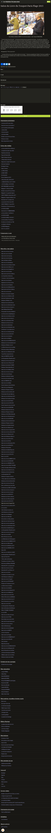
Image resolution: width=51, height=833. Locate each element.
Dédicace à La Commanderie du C (8, 342)
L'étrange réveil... (4, 712)
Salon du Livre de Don (5, 572)
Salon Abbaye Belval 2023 (6, 309)
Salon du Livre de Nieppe (6, 514)
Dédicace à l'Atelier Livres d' (7, 345)
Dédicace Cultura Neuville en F (7, 367)
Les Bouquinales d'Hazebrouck (7, 605)
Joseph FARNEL (4, 671)
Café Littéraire (4, 641)
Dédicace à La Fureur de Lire (7, 322)
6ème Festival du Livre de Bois (7, 650)
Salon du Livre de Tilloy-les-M (7, 362)
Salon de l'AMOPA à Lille (6, 380)
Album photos (4, 781)
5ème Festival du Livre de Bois (7, 601)
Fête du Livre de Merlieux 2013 (7, 545)
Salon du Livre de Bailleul (6, 588)
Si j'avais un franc (5, 738)
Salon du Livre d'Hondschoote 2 (8, 416)
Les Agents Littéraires (6, 224)
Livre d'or (3, 786)
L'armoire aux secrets (6, 710)
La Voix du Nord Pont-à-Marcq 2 (8, 148)
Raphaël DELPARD (5, 678)
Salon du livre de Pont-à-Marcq (7, 273)
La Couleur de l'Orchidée (6, 747)
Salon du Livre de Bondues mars (8, 304)
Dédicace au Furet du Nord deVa (8, 481)
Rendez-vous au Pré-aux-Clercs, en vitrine (10, 793)
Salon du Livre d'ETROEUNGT (7, 581)
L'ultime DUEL (4, 129)
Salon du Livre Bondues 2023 (7, 320)
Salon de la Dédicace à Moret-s (7, 436)
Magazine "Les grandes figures (8, 193)
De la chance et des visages (7, 740)
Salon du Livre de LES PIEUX (7, 400)
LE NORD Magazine (5, 226)
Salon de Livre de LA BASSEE (7, 628)
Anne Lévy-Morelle (5, 685)
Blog (2, 777)
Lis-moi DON (4, 612)
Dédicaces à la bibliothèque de (7, 449)
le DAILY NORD (4, 173)
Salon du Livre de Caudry (6, 271)
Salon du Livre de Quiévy (6, 280)
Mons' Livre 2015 (4, 456)
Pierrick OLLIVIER (4, 682)
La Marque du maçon (5, 749)
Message (3, 85)
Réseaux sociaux (4, 138)
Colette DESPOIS (4, 687)
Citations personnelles (6, 763)
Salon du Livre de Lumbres (7, 623)
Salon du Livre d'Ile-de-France (7, 614)
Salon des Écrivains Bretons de (7, 621)
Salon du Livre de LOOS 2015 (7, 454)
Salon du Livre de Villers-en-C (7, 267)
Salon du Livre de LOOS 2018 (7, 403)
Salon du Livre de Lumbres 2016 (8, 432)
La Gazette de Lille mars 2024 (7, 150)
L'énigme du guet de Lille (6, 795)
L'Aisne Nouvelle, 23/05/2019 (7, 179)
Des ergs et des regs (5, 703)
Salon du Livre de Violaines (7, 284)
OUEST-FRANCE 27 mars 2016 (7, 204)
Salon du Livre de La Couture (7, 251)
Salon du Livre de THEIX (6, 616)
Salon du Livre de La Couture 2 (7, 307)
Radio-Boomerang (5, 643)
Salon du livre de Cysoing (6, 255)
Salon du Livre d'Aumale (6, 516)
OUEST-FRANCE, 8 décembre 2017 (8, 195)
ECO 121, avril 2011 (5, 228)
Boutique (3, 773)
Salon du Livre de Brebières (7, 262)
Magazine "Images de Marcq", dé (8, 197)
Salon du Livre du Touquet (6, 579)
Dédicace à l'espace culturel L (7, 476)
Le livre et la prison (5, 632)
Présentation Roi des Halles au (7, 394)
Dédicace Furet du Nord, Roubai (8, 398)
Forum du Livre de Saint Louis (7, 378)
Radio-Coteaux (4, 168)
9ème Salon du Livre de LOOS (7, 619)
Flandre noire (4, 753)
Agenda (3, 775)
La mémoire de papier (6, 705)
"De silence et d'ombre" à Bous (7, 561)
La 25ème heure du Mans (6, 585)
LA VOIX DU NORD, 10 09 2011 (7, 217)
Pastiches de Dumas (5, 152)
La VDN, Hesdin (4, 170)
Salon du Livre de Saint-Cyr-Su (7, 469)
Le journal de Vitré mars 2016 (7, 201)
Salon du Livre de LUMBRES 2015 (8, 458)
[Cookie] (2, 830)
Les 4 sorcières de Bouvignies (7, 127)
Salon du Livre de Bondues (7, 325)
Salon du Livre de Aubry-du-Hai (7, 316)
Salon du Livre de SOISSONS (7, 407)
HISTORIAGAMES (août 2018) (7, 186)
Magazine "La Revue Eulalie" (7, 188)
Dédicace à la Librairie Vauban (7, 293)
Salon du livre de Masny (6, 338)
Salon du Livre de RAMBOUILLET (8, 637)
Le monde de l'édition (5, 800)
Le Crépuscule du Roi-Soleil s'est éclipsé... (10, 798)
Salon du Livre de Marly (6, 382)
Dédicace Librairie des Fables (7, 657)
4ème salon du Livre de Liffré (7, 594)
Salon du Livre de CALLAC (6, 639)
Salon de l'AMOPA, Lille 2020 (7, 356)
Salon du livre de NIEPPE (6, 630)
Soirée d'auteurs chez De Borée (8, 385)
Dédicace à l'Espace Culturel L (7, 389)
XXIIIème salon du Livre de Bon (7, 654)
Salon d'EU (3, 550)
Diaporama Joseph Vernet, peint (8, 161)
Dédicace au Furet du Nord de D (8, 360)
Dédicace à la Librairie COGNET (7, 365)
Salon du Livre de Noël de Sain (7, 331)
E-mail (2, 74)
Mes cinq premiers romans (7, 141)
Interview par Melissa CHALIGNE (8, 563)
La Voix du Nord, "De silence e (7, 219)
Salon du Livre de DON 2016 (7, 445)
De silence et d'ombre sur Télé (7, 222)
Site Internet (3, 80)
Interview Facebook (5, 164)
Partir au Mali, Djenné (5, 812)
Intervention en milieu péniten (7, 518)
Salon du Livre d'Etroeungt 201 (7, 498)
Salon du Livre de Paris (6, 440)
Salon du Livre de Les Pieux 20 (7, 483)
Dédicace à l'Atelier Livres (6, 300)
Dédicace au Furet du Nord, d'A (7, 391)
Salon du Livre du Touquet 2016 (8, 429)
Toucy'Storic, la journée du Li (7, 354)
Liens (2, 784)
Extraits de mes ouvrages (6, 664)
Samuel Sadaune (5, 691)
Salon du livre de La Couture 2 (7, 318)
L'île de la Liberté (4, 132)
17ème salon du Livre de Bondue (8, 478)
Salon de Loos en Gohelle (6, 253)
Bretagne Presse (4, 166)
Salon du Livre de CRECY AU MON (8, 465)
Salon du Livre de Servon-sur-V (7, 599)
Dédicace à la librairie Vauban (7, 376)
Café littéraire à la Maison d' (7, 576)
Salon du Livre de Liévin (6, 291)
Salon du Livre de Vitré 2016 (7, 438)
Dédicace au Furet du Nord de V (8, 420)
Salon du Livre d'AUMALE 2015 (7, 463)
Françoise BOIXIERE (5, 689)
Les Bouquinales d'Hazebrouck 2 (8, 358)
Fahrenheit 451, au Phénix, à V (7, 570)
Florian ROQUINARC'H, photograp (8, 680)
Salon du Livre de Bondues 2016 (8, 443)
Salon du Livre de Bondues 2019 (8, 396)
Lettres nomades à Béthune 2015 (8, 467)
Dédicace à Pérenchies (6, 447)
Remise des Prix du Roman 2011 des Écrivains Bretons (12, 802)
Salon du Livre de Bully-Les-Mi (7, 296)
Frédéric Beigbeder (5, 730)
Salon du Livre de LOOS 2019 (7, 333)
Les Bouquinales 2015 (6, 474)
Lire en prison (4, 507)
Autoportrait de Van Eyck (6, 756)
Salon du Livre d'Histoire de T (7, 427)
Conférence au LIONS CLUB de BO (8, 487)
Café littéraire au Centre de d (7, 512)
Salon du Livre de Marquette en (8, 287)
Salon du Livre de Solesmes (8, 236)
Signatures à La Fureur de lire (7, 282)
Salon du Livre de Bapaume (7, 387)
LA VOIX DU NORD (5, 208)
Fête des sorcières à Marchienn (8, 349)
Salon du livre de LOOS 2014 (7, 501)
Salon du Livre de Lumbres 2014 (8, 505)
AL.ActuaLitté (4, 175)
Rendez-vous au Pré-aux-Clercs (8, 136)
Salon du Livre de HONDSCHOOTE (8, 340)
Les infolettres (4, 819)
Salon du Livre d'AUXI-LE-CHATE (8, 552)
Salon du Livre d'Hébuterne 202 (8, 351)
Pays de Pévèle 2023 (5, 155)
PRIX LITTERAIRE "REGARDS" (7, 610)
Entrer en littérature (5, 726)
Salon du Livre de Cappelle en (7, 269)
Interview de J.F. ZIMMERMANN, (8, 210)
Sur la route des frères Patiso (7, 744)
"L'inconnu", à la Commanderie (7, 278)
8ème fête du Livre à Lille (6, 536)
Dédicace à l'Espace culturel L (7, 423)
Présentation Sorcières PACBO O (8, 311)
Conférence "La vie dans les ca (7, 329)
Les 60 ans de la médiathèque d (8, 313)
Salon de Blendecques (6, 625)
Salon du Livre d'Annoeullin (7, 543)
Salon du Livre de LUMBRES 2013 (8, 541)
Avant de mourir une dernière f (7, 125)
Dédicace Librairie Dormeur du (7, 409)
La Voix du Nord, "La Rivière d (7, 213)
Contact (3, 779)
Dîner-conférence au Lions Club (8, 485)
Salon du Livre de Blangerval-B (7, 648)
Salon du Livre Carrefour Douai (7, 521)
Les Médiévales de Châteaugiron (8, 538)
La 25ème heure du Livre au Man (8, 347)
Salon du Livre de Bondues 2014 (8, 525)
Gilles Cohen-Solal (5, 694)
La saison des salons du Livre (7, 724)
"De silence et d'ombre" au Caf (7, 574)
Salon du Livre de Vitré (6, 603)
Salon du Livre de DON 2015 (7, 494)
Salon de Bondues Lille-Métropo (8, 608)
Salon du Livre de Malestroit (7, 592)
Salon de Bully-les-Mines (6, 260)
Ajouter (25, 116)
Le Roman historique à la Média (8, 652)
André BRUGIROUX (5, 676)
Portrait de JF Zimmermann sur (8, 206)
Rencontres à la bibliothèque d (7, 527)
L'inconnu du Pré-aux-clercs (7, 123)
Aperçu (24, 87)
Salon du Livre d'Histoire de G (7, 434)
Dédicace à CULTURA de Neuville (8, 414)
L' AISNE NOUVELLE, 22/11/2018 (8, 181)
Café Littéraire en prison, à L (7, 510)
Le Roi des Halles (4, 134)
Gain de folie (4, 742)
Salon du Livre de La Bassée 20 (7, 590)
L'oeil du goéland (4, 714)
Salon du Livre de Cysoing (6, 258)
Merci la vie (3, 701)
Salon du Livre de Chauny (6, 374)
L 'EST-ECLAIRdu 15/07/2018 (7, 184)
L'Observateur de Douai (6, 159)
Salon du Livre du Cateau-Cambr (8, 264)
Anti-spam (3, 104)
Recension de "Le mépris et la (7, 199)
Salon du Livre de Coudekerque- (8, 523)
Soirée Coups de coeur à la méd (8, 405)
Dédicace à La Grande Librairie (7, 425)
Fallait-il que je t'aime (5, 708)
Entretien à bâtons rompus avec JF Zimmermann (11, 804)
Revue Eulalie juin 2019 (6, 177)
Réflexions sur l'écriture (6, 765)
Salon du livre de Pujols (6, 634)
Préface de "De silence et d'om (7, 583)
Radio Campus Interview (6, 157)
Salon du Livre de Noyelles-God (7, 327)
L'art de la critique (5, 728)
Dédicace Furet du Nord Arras (7, 302)
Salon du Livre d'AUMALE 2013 (7, 547)
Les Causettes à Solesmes (7, 275)
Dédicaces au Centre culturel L (7, 496)
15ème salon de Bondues (6, 559)
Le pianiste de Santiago (6, 716)
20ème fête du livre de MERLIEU (8, 596)
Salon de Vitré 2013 (5, 556)
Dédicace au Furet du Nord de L (7, 472)
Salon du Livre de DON (6, 534)
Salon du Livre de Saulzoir (6, 336)
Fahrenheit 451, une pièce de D (7, 565)
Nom (2, 69)
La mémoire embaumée (6, 751)
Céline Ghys (3, 673)
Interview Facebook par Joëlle (7, 298)
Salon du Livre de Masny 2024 (7, 369)
